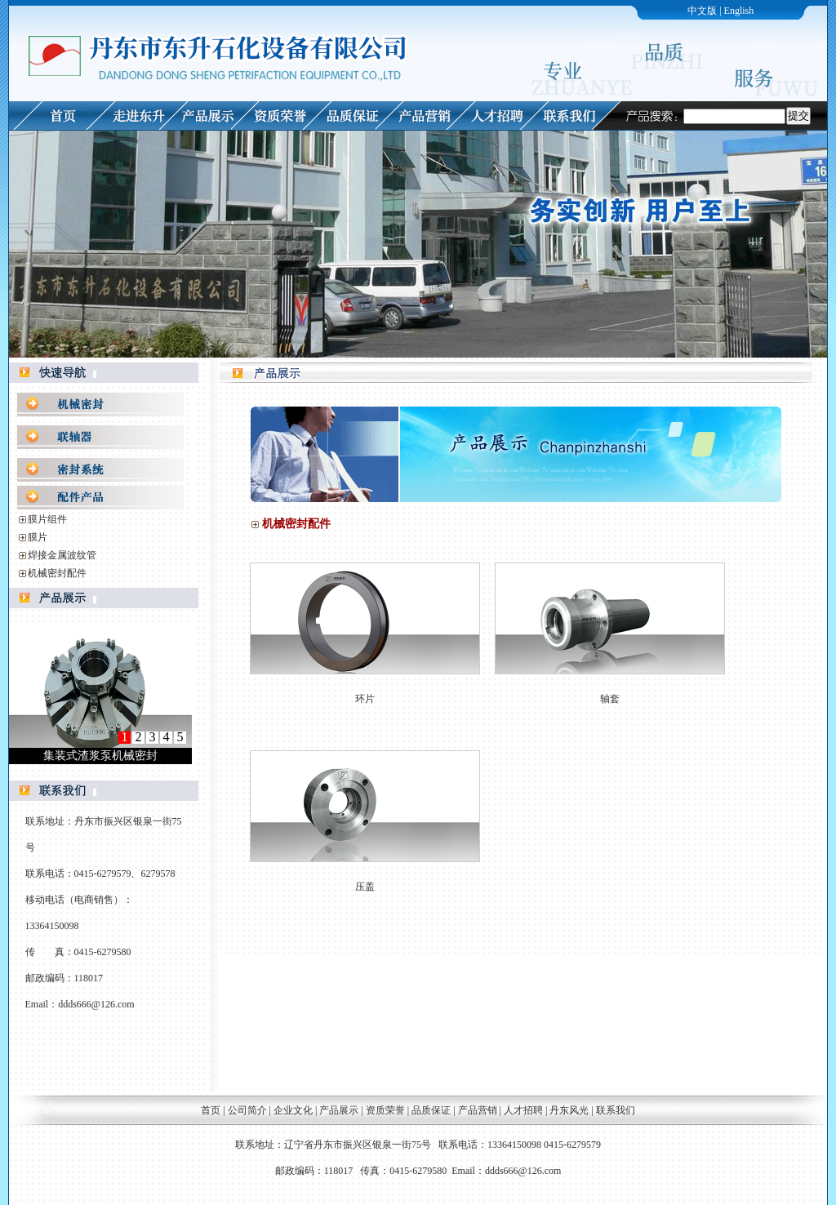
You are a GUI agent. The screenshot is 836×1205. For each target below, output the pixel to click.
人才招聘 (523, 1110)
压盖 (365, 886)
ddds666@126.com (96, 1004)
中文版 (702, 10)
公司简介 (247, 1110)
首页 (210, 1110)
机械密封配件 (57, 573)
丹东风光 (570, 1110)
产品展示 (338, 1110)
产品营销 (477, 1110)
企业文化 (293, 1110)
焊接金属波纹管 (62, 555)
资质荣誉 (385, 1110)
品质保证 (431, 1110)
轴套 (610, 699)
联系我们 (615, 1110)
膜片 (37, 537)
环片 (365, 699)
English (739, 10)
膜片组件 (47, 519)
